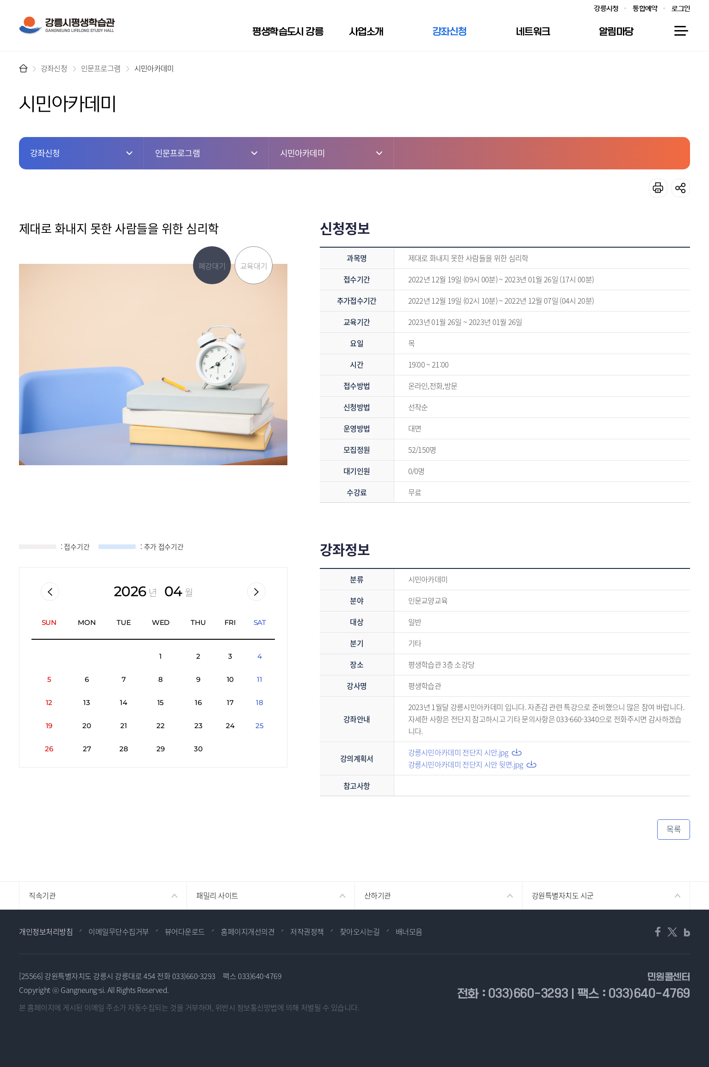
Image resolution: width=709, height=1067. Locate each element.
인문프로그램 (100, 68)
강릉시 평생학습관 (67, 25)
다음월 (256, 591)
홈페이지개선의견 (247, 931)
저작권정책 (307, 931)
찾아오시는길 (360, 931)
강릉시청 (606, 8)
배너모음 (409, 931)
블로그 (684, 932)
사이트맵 (681, 31)
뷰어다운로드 (185, 931)
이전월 (50, 591)
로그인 (681, 8)
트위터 (672, 932)
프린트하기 (658, 188)
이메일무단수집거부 (118, 931)
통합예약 (645, 8)
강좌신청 (54, 68)
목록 (673, 829)
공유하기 (681, 188)
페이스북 (660, 932)
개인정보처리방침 (46, 931)
